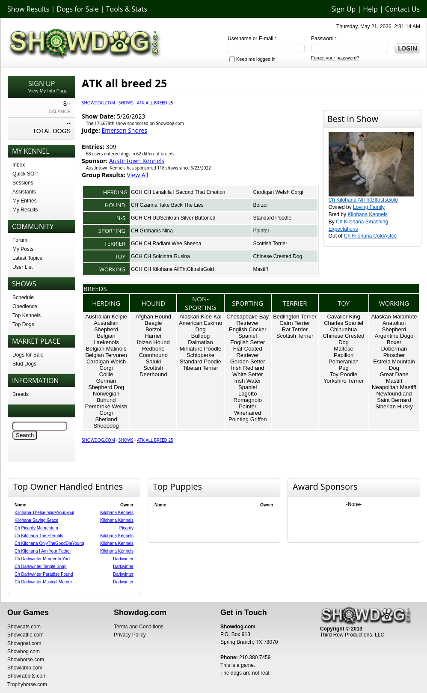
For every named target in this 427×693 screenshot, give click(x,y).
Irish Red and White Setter (247, 371)
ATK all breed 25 (155, 103)
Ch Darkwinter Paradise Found (44, 574)
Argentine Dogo (394, 336)
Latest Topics (27, 258)
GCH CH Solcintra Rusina (160, 256)
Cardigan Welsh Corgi (278, 192)
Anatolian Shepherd (394, 326)
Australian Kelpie (106, 316)
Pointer (261, 231)
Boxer (394, 342)
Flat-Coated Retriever (247, 351)
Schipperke (200, 355)
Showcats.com (24, 627)
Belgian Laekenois (106, 339)
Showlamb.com (24, 668)
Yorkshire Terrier (343, 381)
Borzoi (260, 205)
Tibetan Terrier (200, 368)
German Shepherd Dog (106, 384)
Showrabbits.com (27, 676)
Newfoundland (394, 393)
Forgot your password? (335, 57)
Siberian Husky (393, 406)
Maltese (343, 348)
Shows (126, 103)
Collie (106, 374)
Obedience (24, 306)
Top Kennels (26, 315)
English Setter (247, 342)
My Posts (22, 249)
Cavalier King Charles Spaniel (343, 319)
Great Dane (394, 374)
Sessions (22, 183)
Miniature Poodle (201, 348)
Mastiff (260, 269)
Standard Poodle (272, 218)
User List (22, 267)
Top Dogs (23, 324)
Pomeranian (344, 361)
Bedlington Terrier (295, 316)
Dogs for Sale (78, 9)
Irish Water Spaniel (247, 384)
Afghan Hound (153, 316)
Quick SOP (25, 174)
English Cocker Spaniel (247, 332)
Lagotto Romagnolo (248, 396)
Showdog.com (98, 103)
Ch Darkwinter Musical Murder (43, 582)
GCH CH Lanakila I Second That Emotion (178, 192)
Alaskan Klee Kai (200, 316)
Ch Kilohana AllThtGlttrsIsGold (363, 200)
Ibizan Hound (153, 342)
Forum (19, 240)
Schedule (23, 297)
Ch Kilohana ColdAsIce (370, 236)
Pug (343, 368)
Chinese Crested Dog (277, 256)
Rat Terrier (295, 329)
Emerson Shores (125, 130)
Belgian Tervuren (106, 355)
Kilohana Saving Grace (36, 520)
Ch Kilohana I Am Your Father (43, 551)
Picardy (126, 528)
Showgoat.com (24, 643)
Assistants (24, 192)
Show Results (28, 9)
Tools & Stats (126, 9)
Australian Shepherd (106, 326)
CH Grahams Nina (152, 231)
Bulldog (200, 336)
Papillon (343, 355)
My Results (25, 210)
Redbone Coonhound (153, 351)
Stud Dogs (24, 364)
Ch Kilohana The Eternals (39, 535)
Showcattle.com (25, 635)
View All (137, 175)
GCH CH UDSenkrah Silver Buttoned (173, 218)
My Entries (24, 201)
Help (370, 9)
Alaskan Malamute (394, 316)
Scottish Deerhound (153, 371)
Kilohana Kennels (367, 214)
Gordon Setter (247, 361)
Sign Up (343, 9)
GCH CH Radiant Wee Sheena (166, 244)
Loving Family (369, 207)
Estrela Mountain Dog (394, 364)
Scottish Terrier (270, 244)
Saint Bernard (394, 400)
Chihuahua (343, 329)
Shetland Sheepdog (106, 422)
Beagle (153, 323)
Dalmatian (200, 342)
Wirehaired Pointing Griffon (247, 416)
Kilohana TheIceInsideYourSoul (44, 512)
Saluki (153, 361)
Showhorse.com (25, 660)
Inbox (18, 165)
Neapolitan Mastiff (394, 387)
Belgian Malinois (106, 348)
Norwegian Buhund (106, 396)
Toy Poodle (343, 374)
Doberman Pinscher (394, 351)
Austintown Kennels (136, 161)
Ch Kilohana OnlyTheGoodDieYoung (49, 543)
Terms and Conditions (138, 627)
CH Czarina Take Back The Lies (167, 205)
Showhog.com (23, 651)
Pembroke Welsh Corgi (106, 409)
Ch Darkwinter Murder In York (43, 558)
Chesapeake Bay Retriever (247, 319)
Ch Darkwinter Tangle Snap (41, 566)
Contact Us (402, 9)
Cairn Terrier (294, 323)
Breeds (20, 394)
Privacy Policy (130, 635)
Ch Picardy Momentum (36, 528)
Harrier (153, 336)
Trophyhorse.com (27, 684)
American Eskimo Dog (200, 326)
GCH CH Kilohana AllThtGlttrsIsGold (172, 269)
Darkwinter (123, 558)
